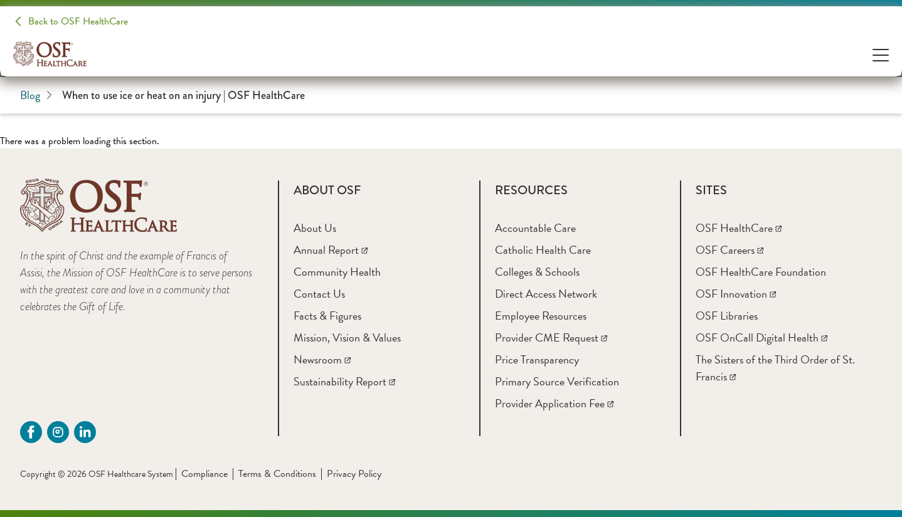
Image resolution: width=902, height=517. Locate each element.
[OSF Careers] (729, 249)
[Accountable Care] (535, 227)
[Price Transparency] (537, 359)
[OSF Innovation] (736, 293)
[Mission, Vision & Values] (347, 337)
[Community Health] (337, 271)
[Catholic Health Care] (543, 249)
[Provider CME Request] (551, 337)
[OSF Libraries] (727, 315)
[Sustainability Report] (344, 381)
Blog (36, 94)
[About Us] (315, 227)
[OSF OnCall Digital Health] (761, 337)
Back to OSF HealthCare (78, 21)
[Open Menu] (881, 54)
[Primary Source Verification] (557, 381)
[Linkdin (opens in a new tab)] (85, 432)
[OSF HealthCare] (739, 227)
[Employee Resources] (540, 315)
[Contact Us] (319, 293)
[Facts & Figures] (327, 315)
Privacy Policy (354, 473)
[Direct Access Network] (546, 293)
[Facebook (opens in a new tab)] (31, 432)
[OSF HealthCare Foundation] (761, 271)
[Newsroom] (322, 359)
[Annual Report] (331, 249)
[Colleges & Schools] (537, 271)
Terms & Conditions (277, 473)
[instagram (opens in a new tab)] (58, 432)
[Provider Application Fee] (554, 403)
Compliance (204, 473)
